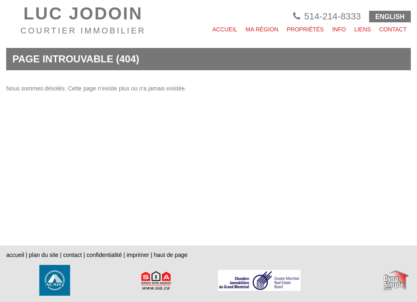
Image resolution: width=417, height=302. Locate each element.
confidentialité (104, 255)
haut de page (171, 255)
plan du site (44, 255)
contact (72, 255)
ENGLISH (390, 16)
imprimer (138, 255)
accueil (15, 255)
